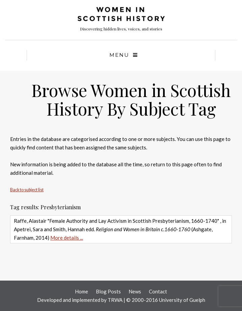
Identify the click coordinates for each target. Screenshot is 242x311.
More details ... (66, 238)
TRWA (115, 300)
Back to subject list (27, 189)
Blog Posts (108, 291)
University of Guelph (182, 300)
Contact (158, 291)
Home (81, 291)
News (135, 291)
